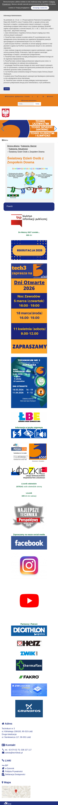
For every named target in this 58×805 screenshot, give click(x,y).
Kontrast (50, 96)
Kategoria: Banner (29, 146)
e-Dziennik (8, 768)
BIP (5, 765)
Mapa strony (19, 96)
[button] (55, 128)
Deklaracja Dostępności (13, 774)
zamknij (7, 88)
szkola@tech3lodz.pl (12, 753)
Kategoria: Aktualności (18, 149)
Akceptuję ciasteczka (40, 8)
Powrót (10, 206)
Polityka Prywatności (12, 771)
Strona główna (9, 96)
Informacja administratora (29, 100)
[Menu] (29, 140)
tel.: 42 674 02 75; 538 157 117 (17, 750)
